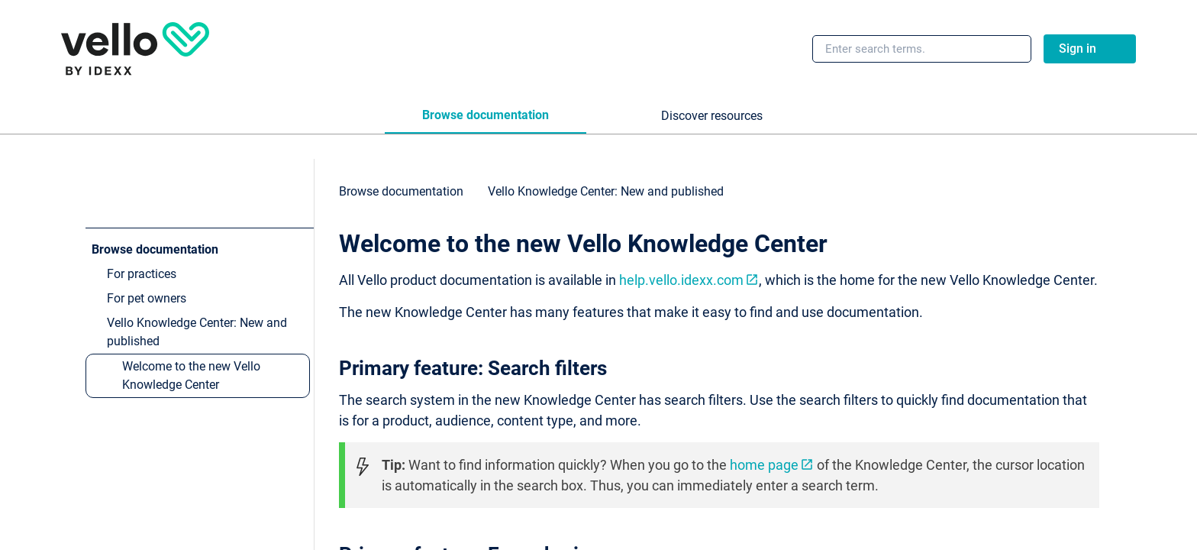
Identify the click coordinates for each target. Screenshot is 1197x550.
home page (764, 465)
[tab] (485, 116)
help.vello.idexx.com (681, 280)
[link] (135, 49)
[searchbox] (1003, 49)
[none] (1105, 198)
